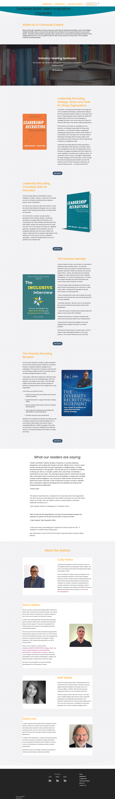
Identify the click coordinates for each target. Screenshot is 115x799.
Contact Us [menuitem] (82, 785)
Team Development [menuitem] (75, 3)
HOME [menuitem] (80, 774)
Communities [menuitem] (59, 3)
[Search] (98, 3)
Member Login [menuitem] (91, 3)
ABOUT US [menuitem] (82, 783)
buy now (57, 173)
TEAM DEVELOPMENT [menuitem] (84, 781)
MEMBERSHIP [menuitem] (82, 776)
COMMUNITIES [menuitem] (83, 778)
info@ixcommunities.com (23, 786)
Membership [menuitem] (47, 3)
